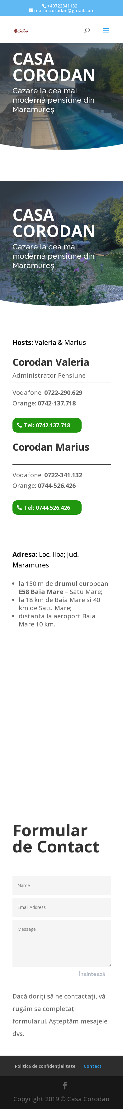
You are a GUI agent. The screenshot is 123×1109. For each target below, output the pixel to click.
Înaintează (92, 974)
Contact (93, 1066)
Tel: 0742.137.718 (47, 425)
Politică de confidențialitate (45, 1066)
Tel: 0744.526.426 (47, 507)
